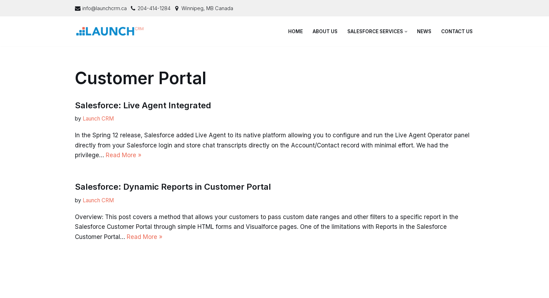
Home (295, 31)
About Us (325, 31)
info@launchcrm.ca (104, 8)
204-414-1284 (154, 8)
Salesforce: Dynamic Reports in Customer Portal (173, 187)
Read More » (123, 155)
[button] (406, 31)
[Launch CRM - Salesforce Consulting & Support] (111, 31)
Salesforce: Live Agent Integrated (143, 105)
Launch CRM (98, 118)
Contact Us (457, 31)
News (424, 31)
